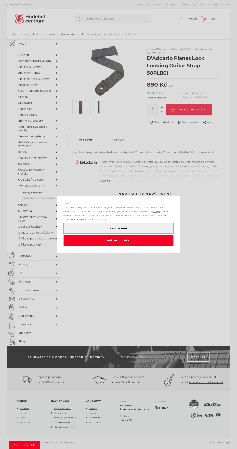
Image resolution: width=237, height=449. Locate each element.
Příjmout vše (119, 241)
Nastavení (118, 227)
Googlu (156, 210)
